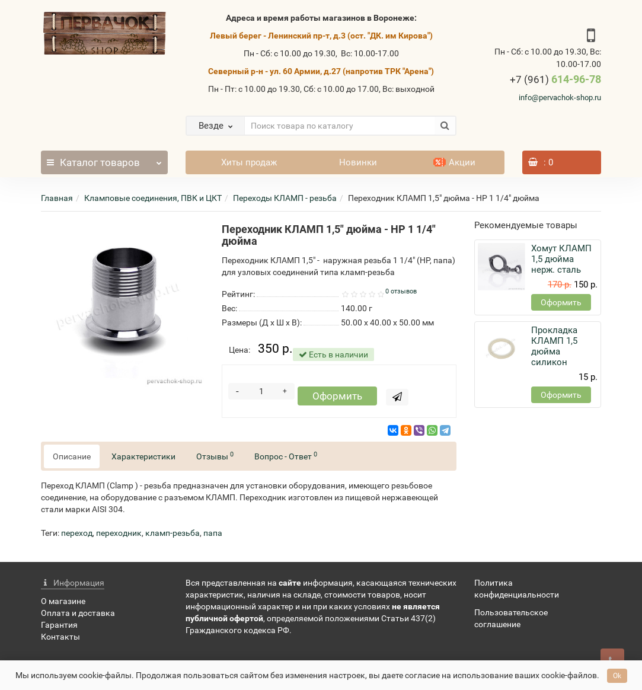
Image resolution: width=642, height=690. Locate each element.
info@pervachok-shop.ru (560, 97)
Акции (454, 162)
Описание (72, 459)
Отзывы (215, 457)
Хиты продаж (249, 162)
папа (212, 535)
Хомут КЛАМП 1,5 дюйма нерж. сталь (561, 259)
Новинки (358, 162)
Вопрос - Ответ (285, 457)
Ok (617, 676)
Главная (57, 198)
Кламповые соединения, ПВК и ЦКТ (153, 198)
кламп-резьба (172, 535)
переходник (119, 535)
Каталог (104, 159)
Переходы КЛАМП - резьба (285, 198)
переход (76, 535)
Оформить (336, 398)
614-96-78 (555, 79)
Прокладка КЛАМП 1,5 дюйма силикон (554, 346)
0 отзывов (401, 291)
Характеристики (143, 459)
